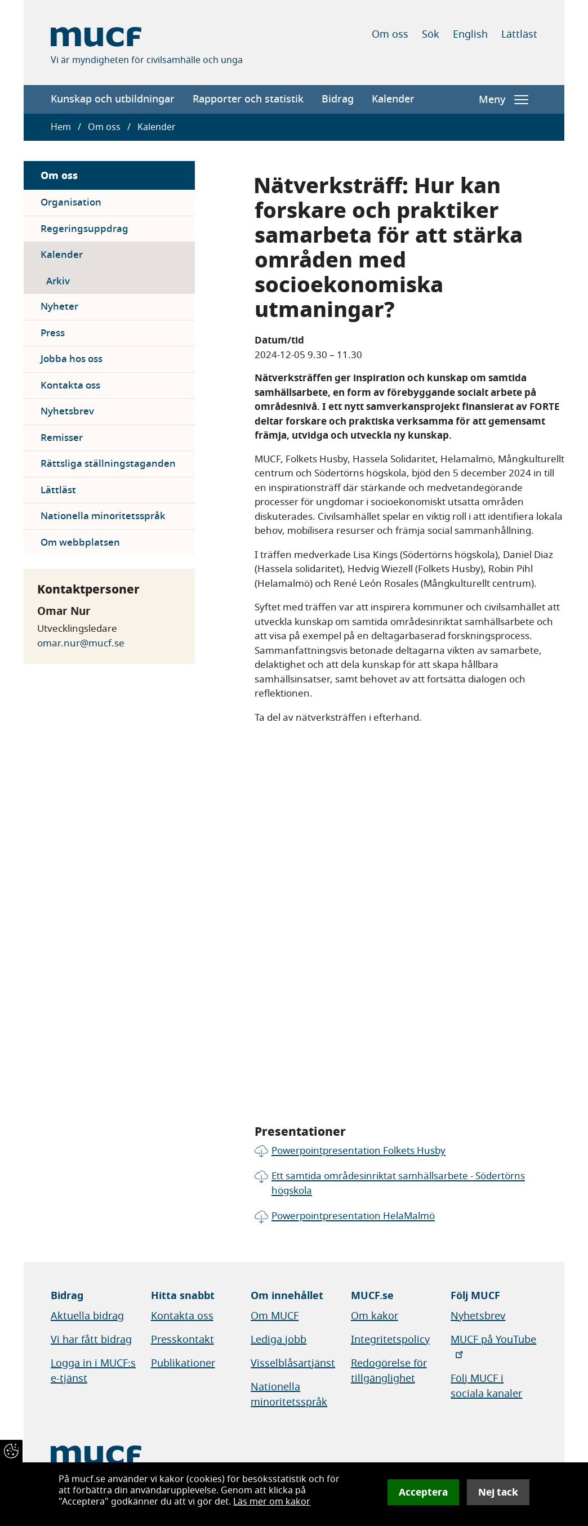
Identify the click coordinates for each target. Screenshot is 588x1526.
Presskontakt (182, 1339)
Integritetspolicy (390, 1339)
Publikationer (183, 1363)
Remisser (62, 438)
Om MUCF (275, 1316)
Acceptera (423, 1492)
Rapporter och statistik (248, 99)
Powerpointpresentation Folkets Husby (358, 1151)
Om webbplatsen (80, 543)
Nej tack (498, 1492)
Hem (61, 127)
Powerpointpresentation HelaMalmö (353, 1216)
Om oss (390, 34)
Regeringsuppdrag (84, 229)
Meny (503, 99)
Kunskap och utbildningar (113, 99)
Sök (430, 34)
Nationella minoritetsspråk (103, 516)
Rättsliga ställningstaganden (108, 464)
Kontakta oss (70, 385)
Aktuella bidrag (87, 1316)
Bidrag (338, 99)
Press (53, 333)
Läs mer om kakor (271, 1502)
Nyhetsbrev (67, 411)
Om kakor (374, 1316)
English (470, 34)
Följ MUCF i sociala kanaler (486, 1386)
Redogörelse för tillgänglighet (389, 1371)
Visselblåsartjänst (293, 1363)
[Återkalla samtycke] (11, 1451)
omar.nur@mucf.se (80, 643)
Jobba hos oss (72, 359)
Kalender (393, 99)
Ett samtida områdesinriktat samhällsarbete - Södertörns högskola (398, 1183)
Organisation (71, 202)
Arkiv (58, 281)
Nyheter (59, 307)
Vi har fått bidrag (91, 1339)
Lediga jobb (278, 1339)
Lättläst (519, 34)
